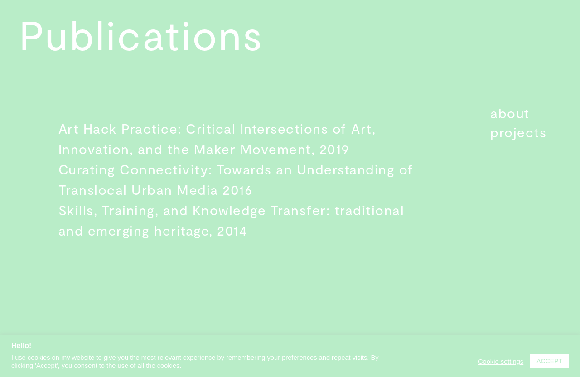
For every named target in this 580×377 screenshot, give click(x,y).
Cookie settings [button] (500, 361)
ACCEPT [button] (549, 361)
